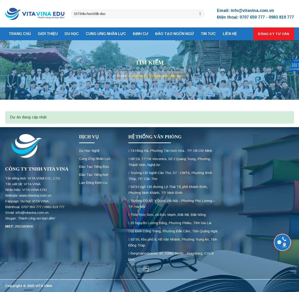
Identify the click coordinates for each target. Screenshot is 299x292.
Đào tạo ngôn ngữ (174, 34)
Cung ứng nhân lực (106, 34)
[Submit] (200, 14)
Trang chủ (20, 34)
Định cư (140, 34)
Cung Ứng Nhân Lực (95, 159)
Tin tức (208, 34)
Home (121, 76)
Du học (72, 34)
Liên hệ (230, 34)
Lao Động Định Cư (93, 183)
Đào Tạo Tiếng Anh (93, 175)
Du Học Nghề (89, 151)
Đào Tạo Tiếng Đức (94, 167)
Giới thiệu (48, 34)
